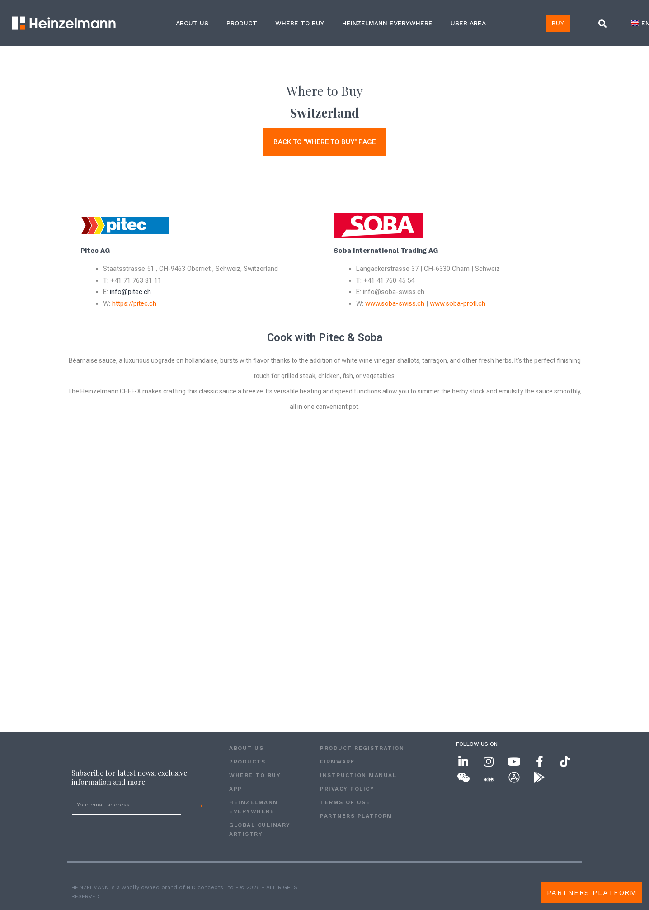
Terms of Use (345, 802)
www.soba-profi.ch (457, 303)
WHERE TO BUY (299, 23)
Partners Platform (356, 816)
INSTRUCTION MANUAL (358, 775)
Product (241, 23)
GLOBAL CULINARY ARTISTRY (260, 829)
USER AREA (468, 23)
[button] (602, 23)
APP (235, 789)
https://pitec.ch (134, 303)
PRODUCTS (247, 761)
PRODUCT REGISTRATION (362, 748)
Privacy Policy (347, 789)
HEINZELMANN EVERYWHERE (387, 23)
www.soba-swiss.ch (394, 303)
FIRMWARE (337, 761)
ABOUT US (192, 23)
